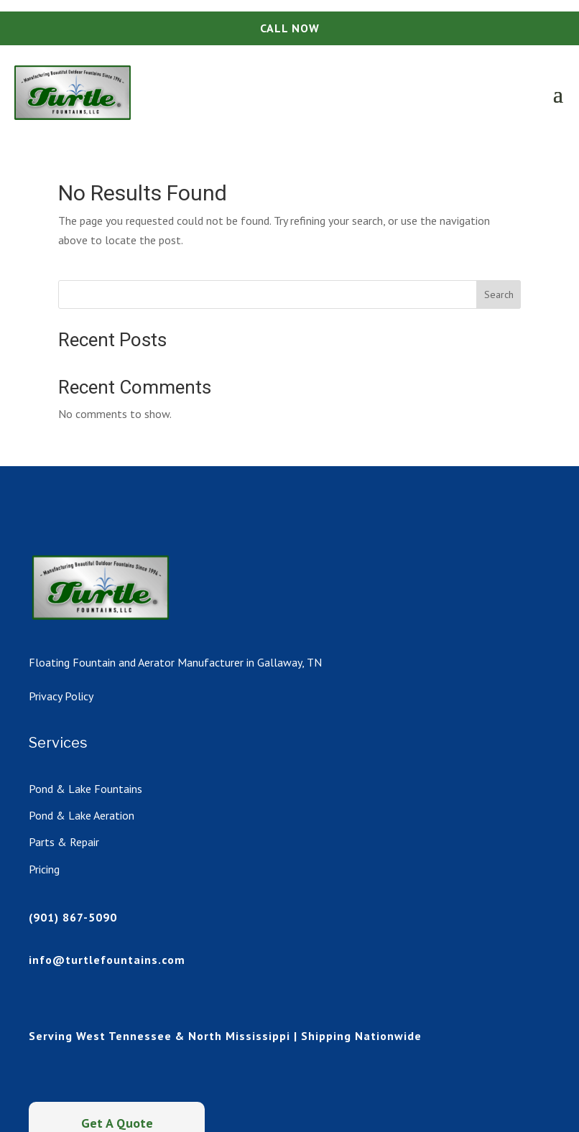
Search (499, 294)
